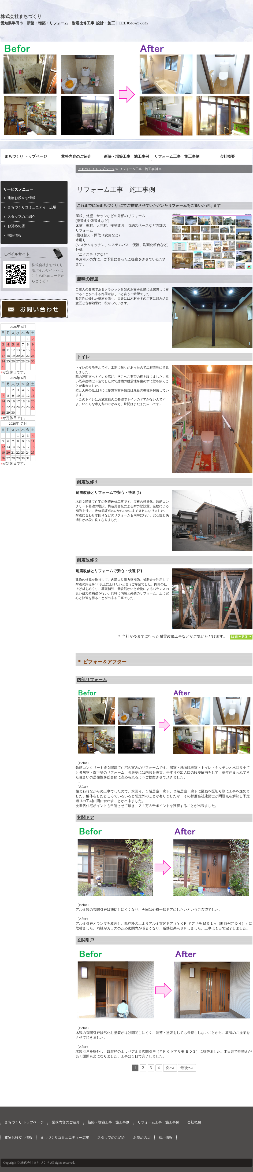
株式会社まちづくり (21, 16)
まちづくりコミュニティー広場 (32, 207)
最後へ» (187, 1068)
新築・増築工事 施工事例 (126, 157)
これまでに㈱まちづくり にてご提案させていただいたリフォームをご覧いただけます (149, 206)
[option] (126, 89)
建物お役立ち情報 (21, 198)
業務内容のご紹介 (76, 157)
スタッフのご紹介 (21, 217)
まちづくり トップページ (26, 157)
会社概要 (227, 157)
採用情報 (14, 235)
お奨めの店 (16, 226)
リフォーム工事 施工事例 (176, 157)
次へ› (170, 1068)
